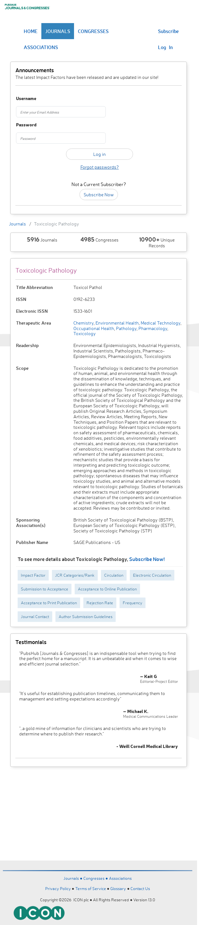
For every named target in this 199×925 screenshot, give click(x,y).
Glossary (118, 888)
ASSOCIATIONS (41, 47)
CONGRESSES (93, 31)
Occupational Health (93, 328)
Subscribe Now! (147, 559)
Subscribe (168, 31)
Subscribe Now (99, 194)
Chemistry (83, 323)
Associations (120, 878)
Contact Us (140, 888)
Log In (165, 47)
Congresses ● (96, 878)
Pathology (126, 328)
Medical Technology (160, 323)
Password (26, 125)
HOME (30, 31)
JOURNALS (57, 31)
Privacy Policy (58, 888)
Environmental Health (117, 323)
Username (26, 98)
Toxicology (84, 333)
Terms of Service (90, 888)
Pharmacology (152, 328)
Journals (17, 223)
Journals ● (73, 878)
